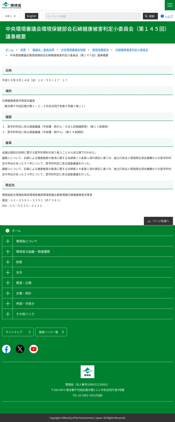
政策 (23, 50)
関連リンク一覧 (48, 332)
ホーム (9, 50)
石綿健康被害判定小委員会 (131, 50)
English (31, 16)
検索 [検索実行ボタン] (151, 16)
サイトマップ (14, 332)
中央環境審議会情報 (73, 50)
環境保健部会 (100, 50)
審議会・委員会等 (43, 50)
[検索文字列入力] (93, 16)
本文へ (8, 16)
